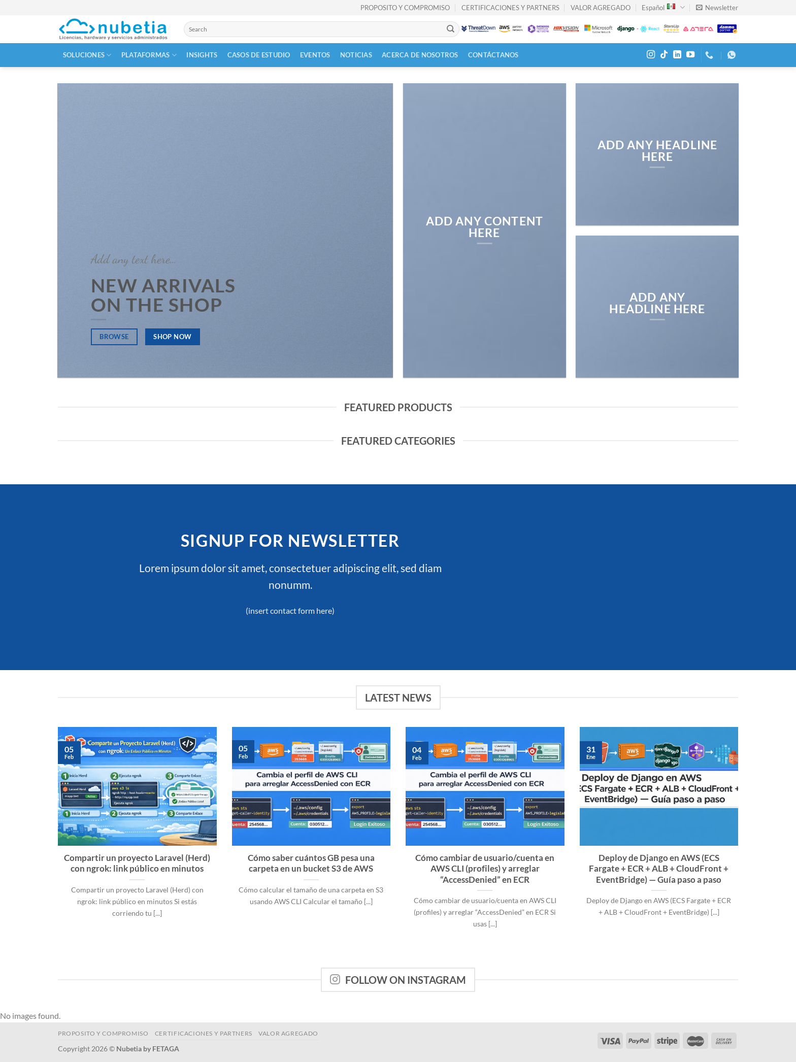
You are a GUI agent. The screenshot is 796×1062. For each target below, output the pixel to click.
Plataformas (149, 55)
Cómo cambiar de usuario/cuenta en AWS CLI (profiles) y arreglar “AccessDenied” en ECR (484, 869)
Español (663, 7)
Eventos (315, 55)
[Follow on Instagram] (651, 54)
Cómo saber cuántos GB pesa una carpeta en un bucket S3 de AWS (311, 863)
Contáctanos (493, 55)
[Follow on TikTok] (664, 54)
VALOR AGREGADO (601, 8)
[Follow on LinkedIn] (677, 54)
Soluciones (87, 55)
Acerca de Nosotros (420, 55)
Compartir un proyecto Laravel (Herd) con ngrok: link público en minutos (137, 863)
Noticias (356, 55)
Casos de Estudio (258, 55)
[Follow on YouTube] (690, 54)
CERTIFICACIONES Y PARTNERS (510, 8)
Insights (201, 55)
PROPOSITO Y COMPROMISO (405, 8)
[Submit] (451, 29)
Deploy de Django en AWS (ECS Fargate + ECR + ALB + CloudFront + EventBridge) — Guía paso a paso (658, 869)
